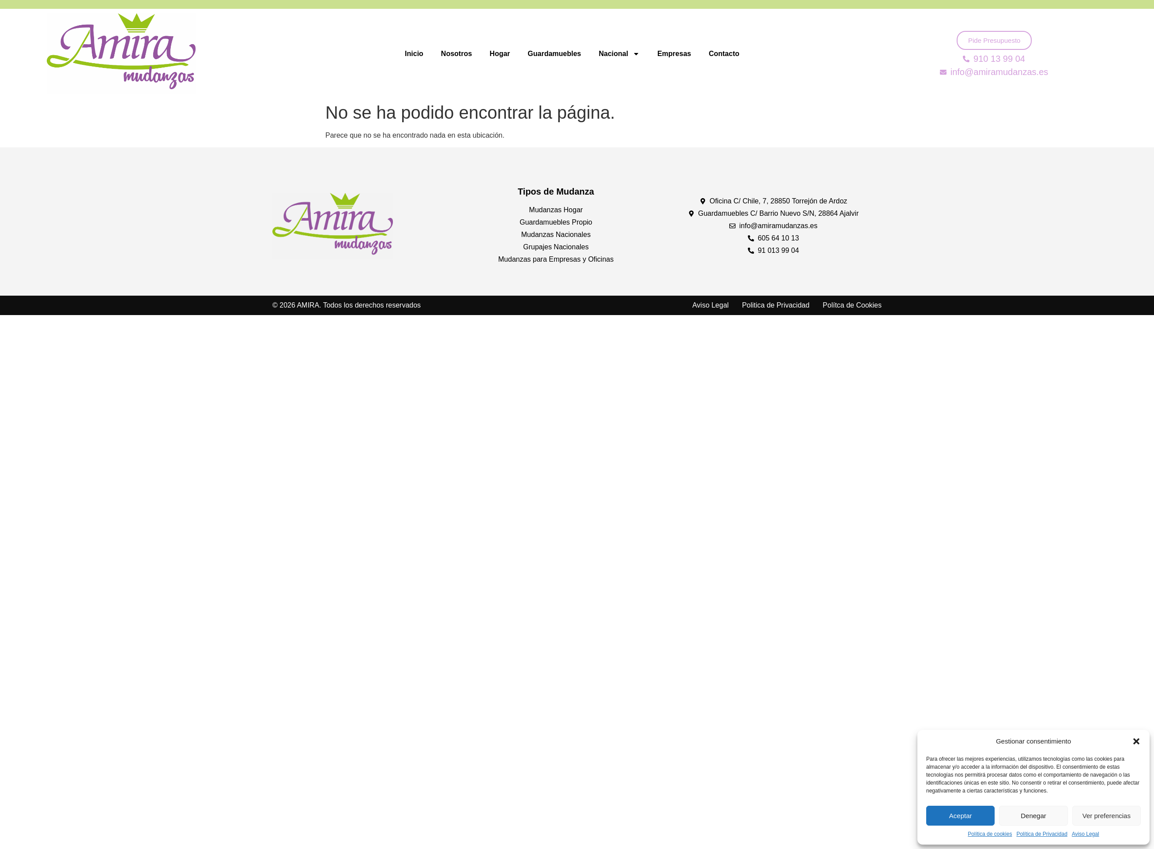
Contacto (724, 53)
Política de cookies (990, 834)
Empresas (674, 53)
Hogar (500, 53)
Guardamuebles (554, 53)
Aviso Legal (1085, 834)
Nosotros (456, 53)
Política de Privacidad (1041, 834)
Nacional (619, 54)
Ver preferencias (1106, 815)
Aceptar (960, 815)
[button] (1136, 741)
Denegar (1033, 815)
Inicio (414, 53)
